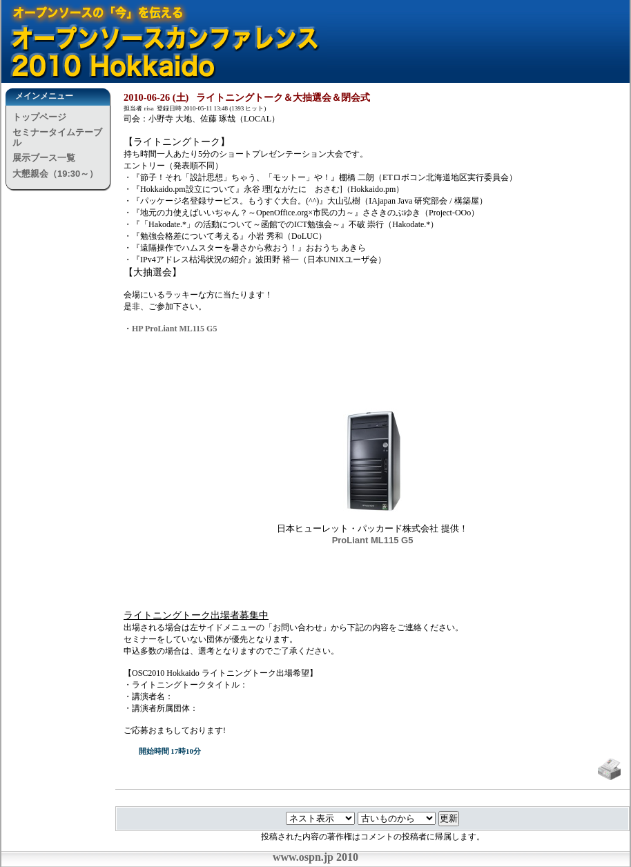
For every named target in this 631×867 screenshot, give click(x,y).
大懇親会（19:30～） (55, 173)
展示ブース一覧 (43, 158)
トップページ (39, 117)
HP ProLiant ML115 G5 (174, 328)
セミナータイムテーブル (57, 137)
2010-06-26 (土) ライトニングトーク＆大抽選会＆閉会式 (247, 97)
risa (149, 108)
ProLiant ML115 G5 (373, 540)
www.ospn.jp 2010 (315, 857)
